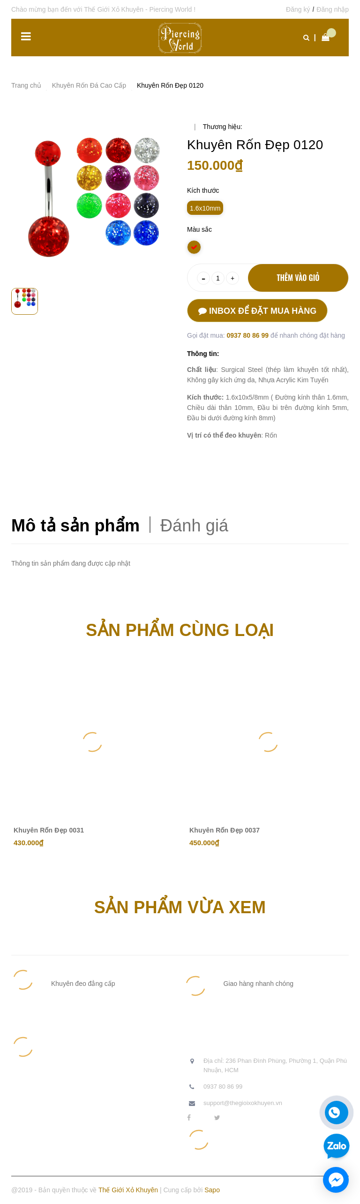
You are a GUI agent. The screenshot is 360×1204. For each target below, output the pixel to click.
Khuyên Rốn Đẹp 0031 (49, 830)
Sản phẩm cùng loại (180, 630)
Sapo (212, 1190)
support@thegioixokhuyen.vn (242, 1102)
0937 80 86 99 (248, 335)
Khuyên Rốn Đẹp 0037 (224, 830)
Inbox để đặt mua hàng (257, 311)
